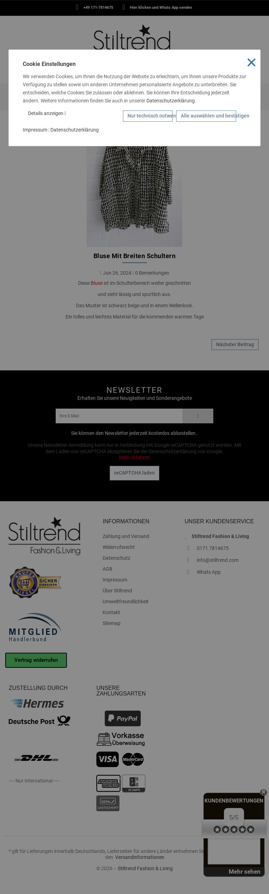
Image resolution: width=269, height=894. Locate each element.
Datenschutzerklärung (170, 100)
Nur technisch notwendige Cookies (150, 116)
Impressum (35, 130)
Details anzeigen (47, 113)
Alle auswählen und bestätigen (208, 116)
